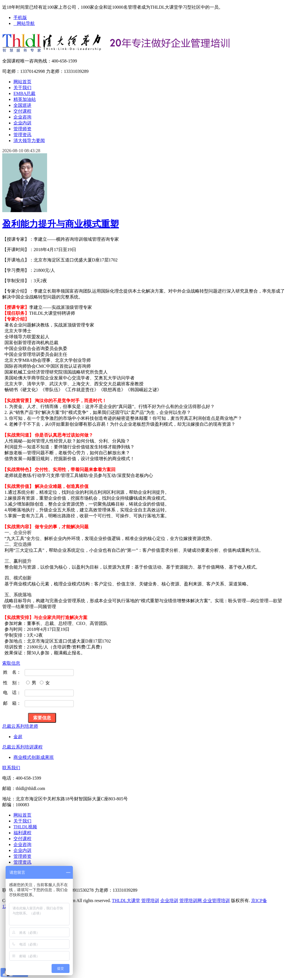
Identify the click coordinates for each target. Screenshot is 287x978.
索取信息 (11, 663)
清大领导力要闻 (29, 140)
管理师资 (22, 128)
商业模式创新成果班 (33, 757)
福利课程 (22, 832)
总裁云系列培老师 (20, 726)
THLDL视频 (25, 826)
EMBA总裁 (24, 93)
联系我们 (11, 767)
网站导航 (24, 23)
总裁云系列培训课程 (22, 747)
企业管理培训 (216, 900)
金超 (17, 736)
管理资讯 (22, 134)
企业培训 (169, 900)
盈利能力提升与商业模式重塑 (60, 224)
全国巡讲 (22, 105)
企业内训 (22, 122)
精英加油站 (24, 99)
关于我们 (22, 87)
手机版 (20, 17)
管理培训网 (190, 900)
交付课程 (22, 111)
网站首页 (22, 81)
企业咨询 (22, 117)
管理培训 (150, 900)
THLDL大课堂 (126, 900)
